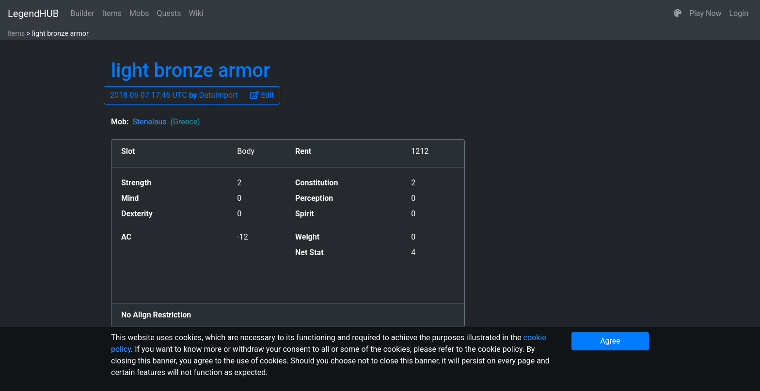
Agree (610, 341)
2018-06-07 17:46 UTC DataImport (174, 95)
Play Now (705, 13)
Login (738, 13)
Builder (82, 13)
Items (112, 13)
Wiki (196, 13)
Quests (169, 13)
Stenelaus (166, 121)
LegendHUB (33, 13)
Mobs (139, 13)
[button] (677, 13)
